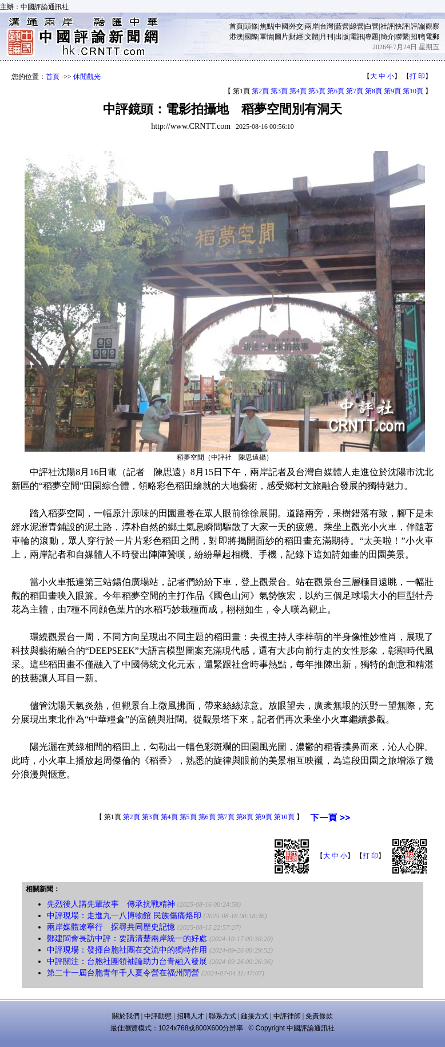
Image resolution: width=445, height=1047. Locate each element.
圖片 (281, 37)
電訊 (357, 37)
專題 (372, 37)
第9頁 (392, 91)
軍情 (266, 37)
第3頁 (279, 91)
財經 (296, 37)
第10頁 (413, 91)
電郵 (432, 37)
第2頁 (260, 91)
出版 (342, 37)
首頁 (236, 26)
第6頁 (335, 91)
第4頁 (298, 91)
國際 (251, 37)
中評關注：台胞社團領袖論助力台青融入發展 (127, 961)
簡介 (387, 37)
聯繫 (402, 37)
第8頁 (373, 91)
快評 (402, 26)
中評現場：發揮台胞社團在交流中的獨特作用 (127, 950)
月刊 (326, 37)
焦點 (266, 26)
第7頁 (354, 91)
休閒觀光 (87, 77)
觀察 (432, 26)
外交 (296, 26)
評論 (417, 26)
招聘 (417, 37)
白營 (372, 26)
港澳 (236, 37)
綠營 (357, 26)
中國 (281, 26)
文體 (312, 37)
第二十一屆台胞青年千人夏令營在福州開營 (123, 973)
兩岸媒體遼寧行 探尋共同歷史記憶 (111, 927)
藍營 (342, 26)
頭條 (251, 26)
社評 (387, 26)
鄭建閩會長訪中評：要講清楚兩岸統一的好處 (127, 938)
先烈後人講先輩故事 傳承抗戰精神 (111, 904)
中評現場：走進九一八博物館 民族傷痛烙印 (124, 915)
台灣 (326, 26)
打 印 (417, 76)
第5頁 (316, 91)
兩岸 (312, 26)
